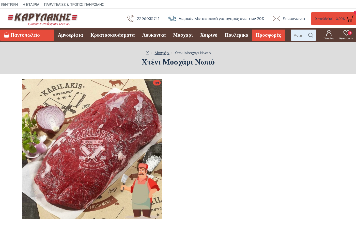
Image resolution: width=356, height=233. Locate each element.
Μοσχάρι (162, 52)
